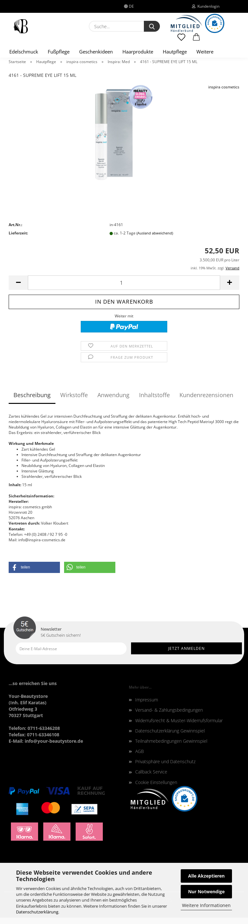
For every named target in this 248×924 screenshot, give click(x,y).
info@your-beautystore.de (54, 741)
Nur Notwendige (206, 891)
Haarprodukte (137, 51)
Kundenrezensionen (206, 395)
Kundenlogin (205, 6)
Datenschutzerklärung (37, 912)
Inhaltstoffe (154, 395)
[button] (196, 40)
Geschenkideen (96, 51)
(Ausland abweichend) (154, 233)
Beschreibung (32, 395)
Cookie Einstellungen (156, 782)
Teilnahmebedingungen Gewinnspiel (171, 741)
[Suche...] (152, 26)
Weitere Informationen (206, 905)
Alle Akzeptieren (206, 876)
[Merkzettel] (181, 40)
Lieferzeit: (18, 233)
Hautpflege (175, 51)
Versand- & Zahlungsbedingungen (169, 710)
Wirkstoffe (74, 395)
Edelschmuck (23, 51)
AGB (139, 751)
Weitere (204, 51)
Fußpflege (59, 51)
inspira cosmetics (223, 87)
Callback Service (151, 772)
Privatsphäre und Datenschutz (165, 761)
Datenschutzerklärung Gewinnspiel (170, 731)
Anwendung (113, 395)
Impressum (146, 700)
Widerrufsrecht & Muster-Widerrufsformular (179, 720)
